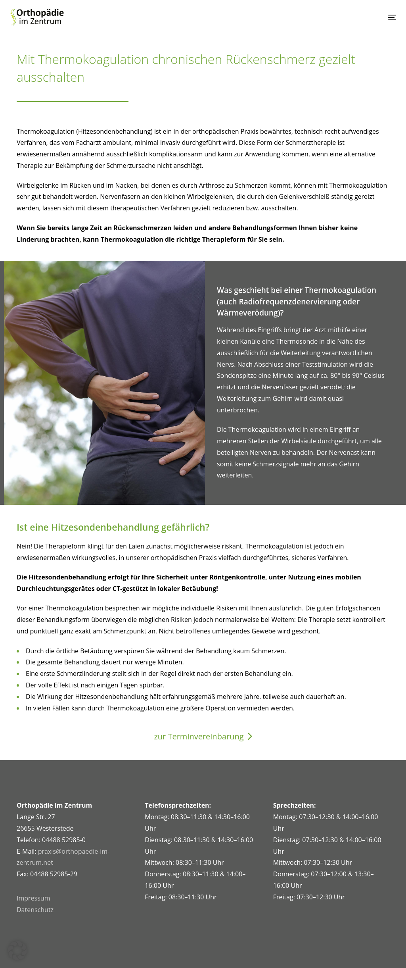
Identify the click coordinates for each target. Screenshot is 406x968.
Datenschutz (35, 909)
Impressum (33, 898)
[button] (17, 950)
